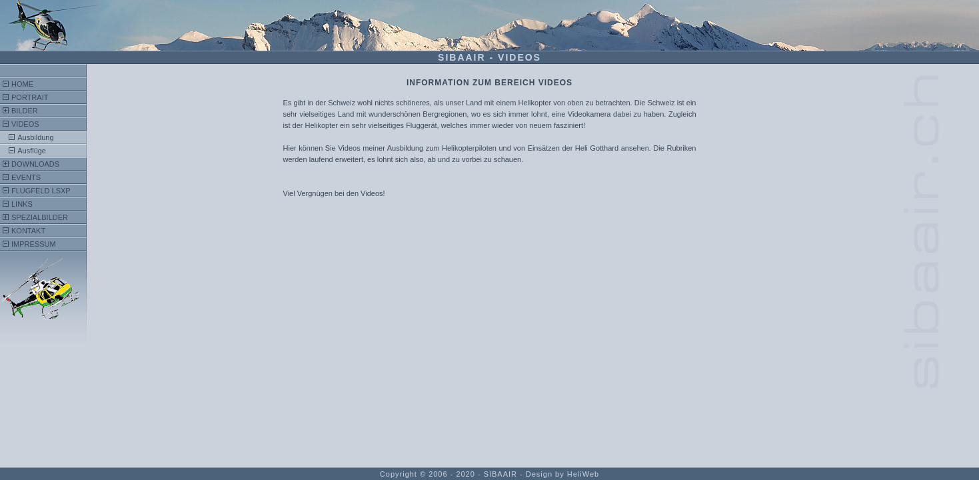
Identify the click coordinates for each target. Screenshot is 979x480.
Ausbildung (35, 137)
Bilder (24, 111)
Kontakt (28, 231)
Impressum (33, 244)
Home (22, 84)
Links (22, 204)
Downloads (35, 164)
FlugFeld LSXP (41, 191)
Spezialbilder (39, 217)
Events (26, 177)
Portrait (29, 97)
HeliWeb (583, 474)
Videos (25, 124)
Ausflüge (31, 151)
